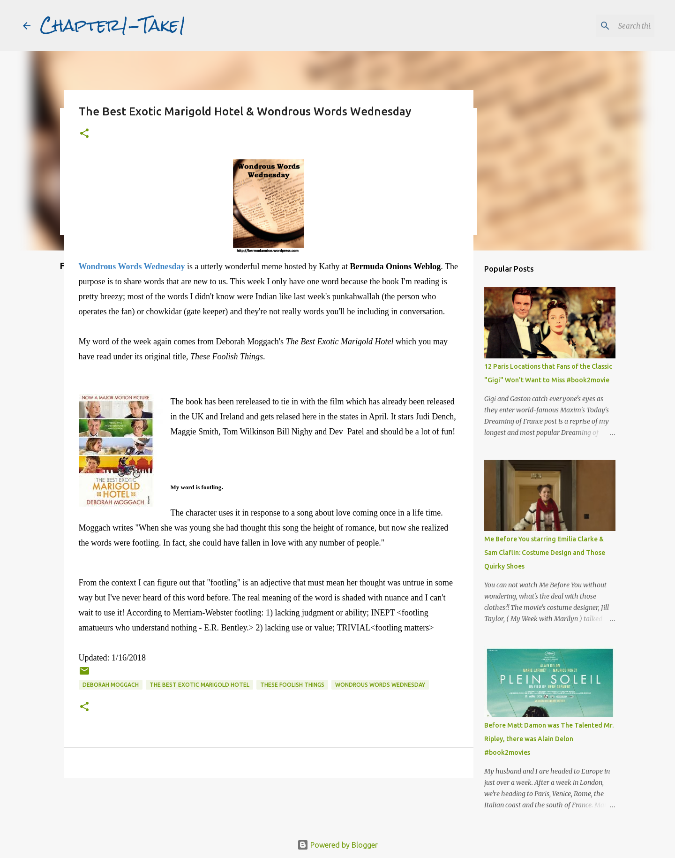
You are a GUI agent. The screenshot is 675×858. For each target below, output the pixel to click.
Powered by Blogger (337, 845)
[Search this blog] (605, 26)
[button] (84, 134)
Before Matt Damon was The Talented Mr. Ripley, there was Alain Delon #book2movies (549, 738)
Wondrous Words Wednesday (380, 685)
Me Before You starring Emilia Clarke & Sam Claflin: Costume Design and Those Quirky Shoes (544, 552)
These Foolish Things (292, 685)
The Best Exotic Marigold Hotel (199, 685)
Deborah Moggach (110, 685)
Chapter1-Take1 (113, 25)
